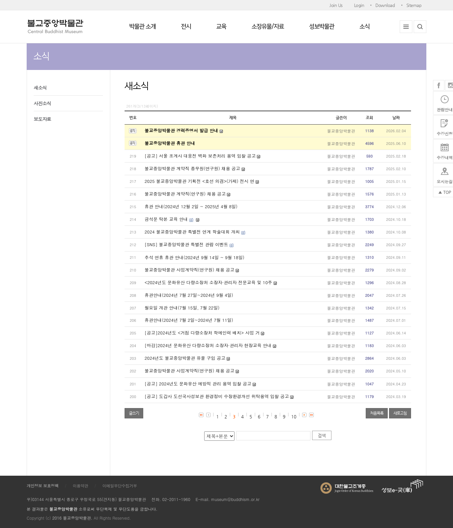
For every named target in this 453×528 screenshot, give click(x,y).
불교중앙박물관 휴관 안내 (170, 143)
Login (359, 5)
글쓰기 (134, 413)
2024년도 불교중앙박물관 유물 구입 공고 (185, 358)
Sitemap (414, 5)
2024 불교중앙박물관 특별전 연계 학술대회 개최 (192, 232)
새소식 (40, 87)
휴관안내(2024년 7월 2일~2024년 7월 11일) (189, 320)
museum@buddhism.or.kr (235, 499)
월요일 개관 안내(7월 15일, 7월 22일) (182, 307)
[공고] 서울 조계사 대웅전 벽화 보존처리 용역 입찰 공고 (200, 156)
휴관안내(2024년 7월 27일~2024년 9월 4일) (189, 295)
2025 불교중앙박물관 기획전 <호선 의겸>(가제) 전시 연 (199, 181)
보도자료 (42, 119)
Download (385, 5)
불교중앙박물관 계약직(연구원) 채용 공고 (185, 194)
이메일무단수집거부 (120, 485)
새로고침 (400, 413)
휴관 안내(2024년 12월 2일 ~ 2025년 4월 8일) (191, 206)
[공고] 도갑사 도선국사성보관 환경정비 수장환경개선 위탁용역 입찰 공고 (217, 396)
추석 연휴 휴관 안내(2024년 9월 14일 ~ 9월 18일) (194, 257)
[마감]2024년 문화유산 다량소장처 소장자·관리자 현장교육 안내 (208, 345)
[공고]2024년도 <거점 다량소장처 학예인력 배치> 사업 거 (202, 332)
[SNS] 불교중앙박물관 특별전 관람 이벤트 (186, 244)
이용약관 (80, 485)
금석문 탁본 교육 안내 (166, 219)
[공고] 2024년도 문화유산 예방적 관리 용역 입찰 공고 (198, 383)
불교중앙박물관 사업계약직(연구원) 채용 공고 (189, 269)
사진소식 (42, 103)
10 (293, 416)
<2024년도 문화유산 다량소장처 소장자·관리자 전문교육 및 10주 (208, 282)
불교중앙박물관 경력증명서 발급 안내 (181, 130)
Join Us (336, 5)
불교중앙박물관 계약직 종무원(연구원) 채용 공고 (192, 168)
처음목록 (376, 413)
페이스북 (438, 85)
